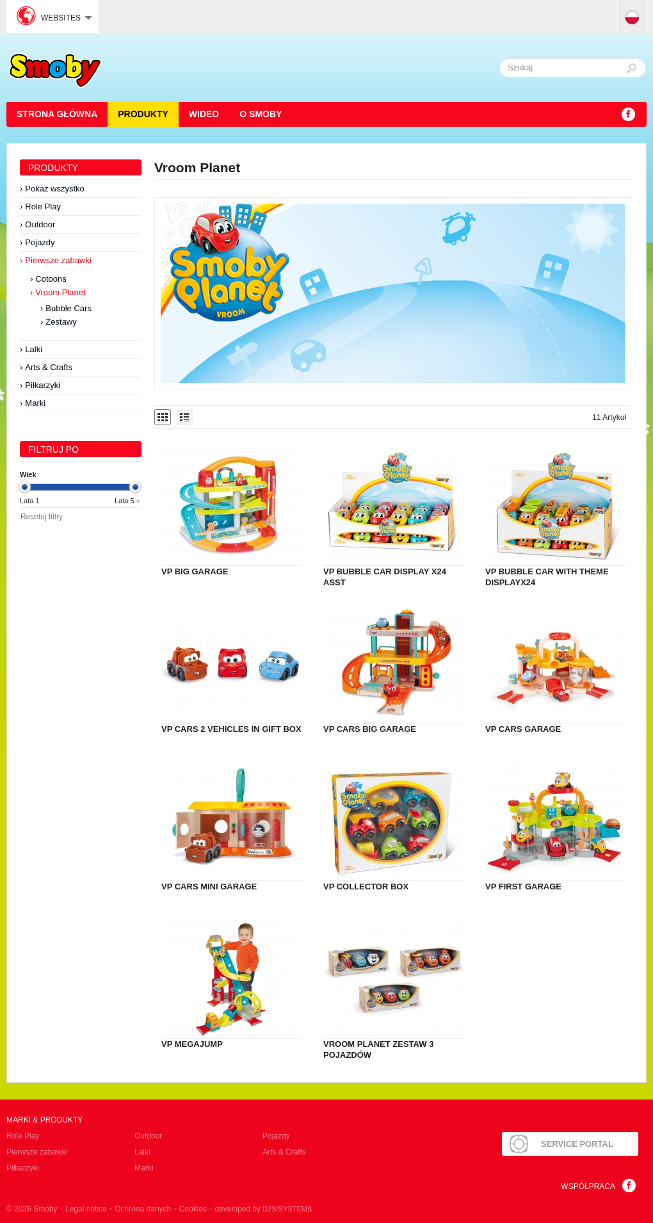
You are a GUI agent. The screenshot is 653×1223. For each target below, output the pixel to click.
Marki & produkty (44, 1119)
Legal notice (86, 1208)
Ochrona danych (143, 1208)
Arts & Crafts (48, 367)
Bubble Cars (68, 308)
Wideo (204, 114)
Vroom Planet (60, 292)
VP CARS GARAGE (523, 729)
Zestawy (60, 322)
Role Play (43, 206)
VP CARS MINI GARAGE (209, 886)
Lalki (33, 349)
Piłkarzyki (42, 385)
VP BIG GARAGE (195, 571)
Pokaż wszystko (54, 188)
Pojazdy (39, 242)
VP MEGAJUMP (192, 1044)
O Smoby (260, 114)
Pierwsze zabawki (58, 260)
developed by (263, 1208)
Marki (35, 403)
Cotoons (50, 279)
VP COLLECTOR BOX (365, 886)
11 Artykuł (609, 417)
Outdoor (40, 224)
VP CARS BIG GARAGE (369, 729)
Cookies (193, 1208)
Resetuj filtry (41, 516)
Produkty (143, 114)
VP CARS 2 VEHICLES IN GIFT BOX (231, 729)
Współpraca (588, 1186)
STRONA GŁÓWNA (57, 114)
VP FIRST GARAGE (523, 886)
